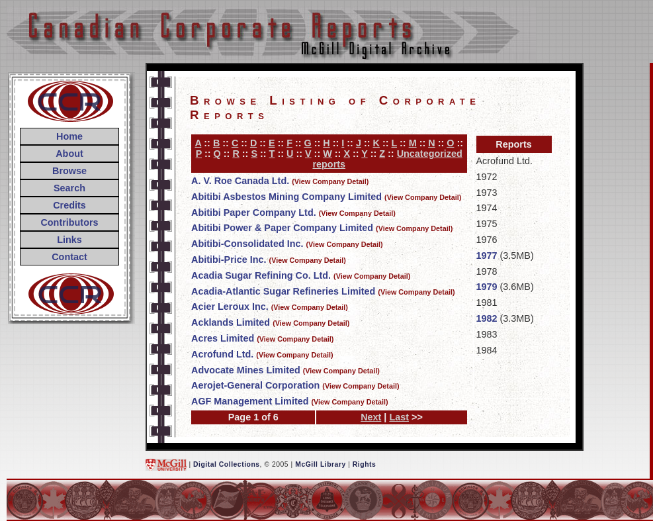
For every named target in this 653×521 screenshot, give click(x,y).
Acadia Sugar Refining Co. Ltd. (261, 275)
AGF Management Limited (250, 401)
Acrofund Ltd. (222, 354)
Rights (364, 464)
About (69, 153)
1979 (487, 286)
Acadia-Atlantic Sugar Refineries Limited (283, 291)
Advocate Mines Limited (245, 370)
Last (399, 417)
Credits (69, 205)
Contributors (69, 222)
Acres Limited (222, 338)
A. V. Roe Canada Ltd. (240, 180)
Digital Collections (226, 464)
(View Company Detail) (330, 181)
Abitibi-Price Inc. (229, 259)
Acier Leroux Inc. (230, 306)
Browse (69, 171)
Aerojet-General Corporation (255, 385)
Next (371, 417)
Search (69, 188)
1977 (487, 255)
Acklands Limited (230, 322)
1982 (487, 318)
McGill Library (320, 464)
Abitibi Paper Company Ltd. (253, 212)
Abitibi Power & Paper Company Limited (282, 227)
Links (69, 239)
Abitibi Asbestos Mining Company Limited (286, 196)
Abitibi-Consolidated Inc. (247, 243)
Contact (69, 257)
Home (69, 136)
